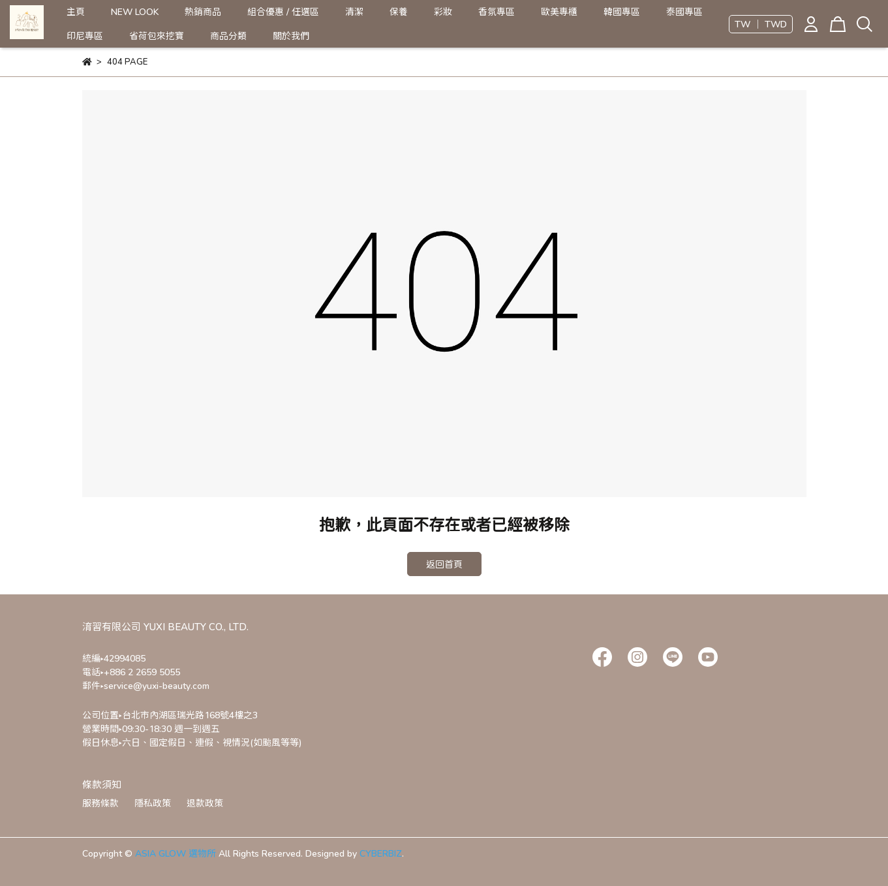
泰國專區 (684, 11)
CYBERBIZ (381, 853)
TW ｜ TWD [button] (761, 23)
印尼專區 (85, 35)
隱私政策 (152, 802)
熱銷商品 (203, 11)
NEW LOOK (135, 11)
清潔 (354, 11)
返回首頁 (444, 564)
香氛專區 (496, 11)
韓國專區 (622, 11)
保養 (399, 11)
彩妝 (443, 11)
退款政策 (205, 802)
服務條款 (100, 802)
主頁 (76, 11)
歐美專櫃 (559, 11)
